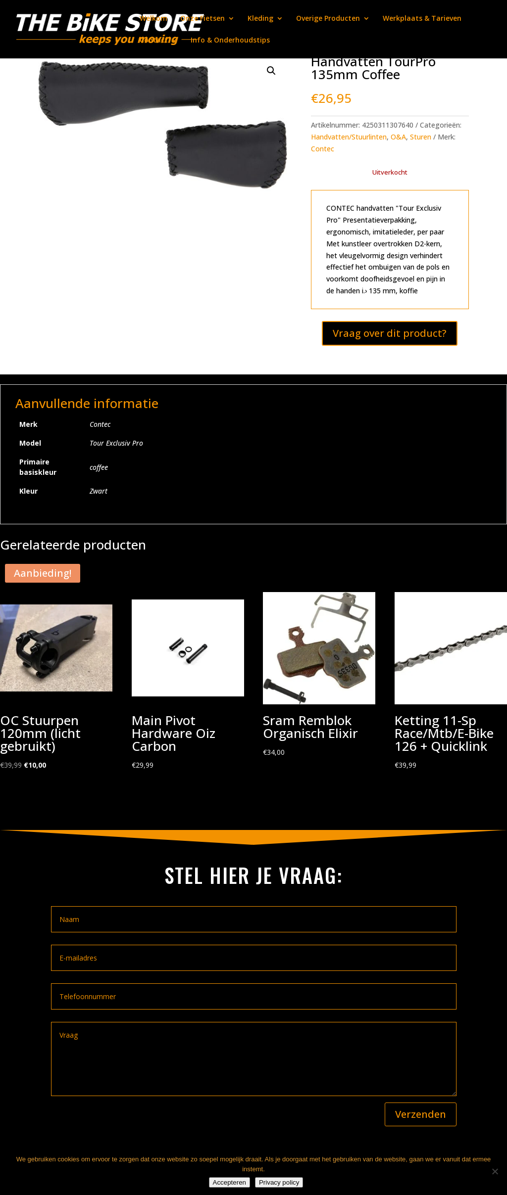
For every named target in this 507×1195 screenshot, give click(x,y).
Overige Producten (328, 19)
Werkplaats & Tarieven (422, 19)
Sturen (420, 136)
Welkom (153, 19)
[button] (271, 71)
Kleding (260, 19)
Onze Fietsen (202, 19)
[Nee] (495, 1171)
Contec (322, 148)
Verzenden (420, 1114)
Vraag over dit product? (390, 333)
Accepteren (229, 1182)
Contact (154, 41)
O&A (398, 136)
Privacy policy (279, 1182)
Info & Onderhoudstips (230, 41)
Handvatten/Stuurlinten (349, 136)
